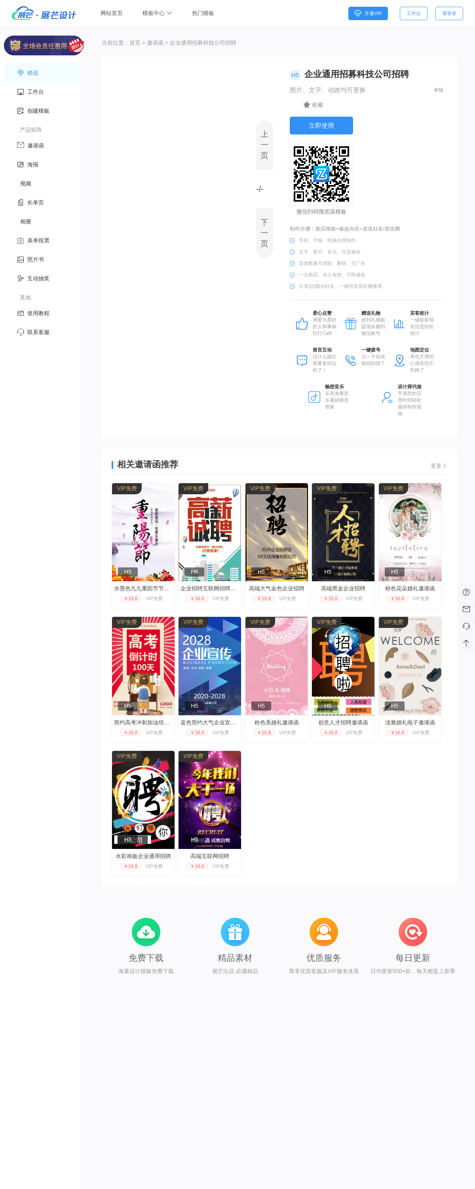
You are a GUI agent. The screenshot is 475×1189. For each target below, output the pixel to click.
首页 (135, 43)
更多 (439, 466)
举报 (438, 90)
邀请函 (155, 43)
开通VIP (368, 13)
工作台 (414, 13)
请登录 (449, 13)
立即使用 (321, 125)
